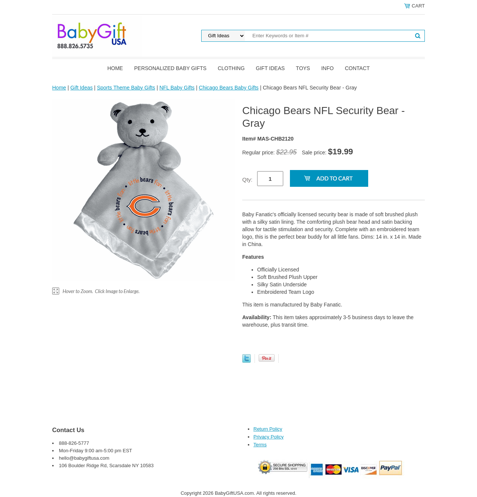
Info (327, 68)
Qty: (247, 179)
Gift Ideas (270, 68)
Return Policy (267, 429)
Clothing (231, 68)
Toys (303, 68)
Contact (357, 68)
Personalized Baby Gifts (170, 68)
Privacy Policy (268, 437)
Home (115, 68)
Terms (259, 444)
